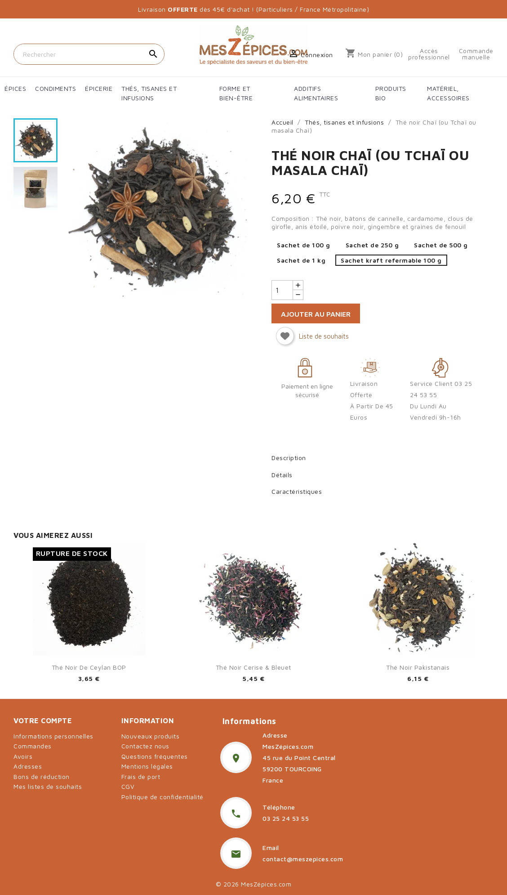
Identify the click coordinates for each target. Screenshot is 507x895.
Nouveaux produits (150, 736)
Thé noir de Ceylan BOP (89, 667)
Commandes (32, 746)
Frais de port (140, 776)
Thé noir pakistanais (417, 667)
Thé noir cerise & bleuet (253, 667)
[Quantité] (282, 290)
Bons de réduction (41, 776)
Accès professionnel (429, 54)
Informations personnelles (53, 736)
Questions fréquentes (154, 756)
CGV (128, 786)
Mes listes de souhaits (47, 786)
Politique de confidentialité (162, 797)
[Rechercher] (89, 54)
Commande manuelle (476, 54)
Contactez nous (145, 746)
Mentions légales (147, 766)
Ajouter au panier (316, 314)
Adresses (27, 766)
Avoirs (22, 756)
